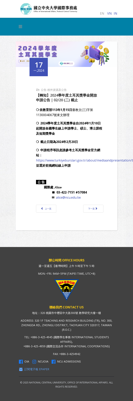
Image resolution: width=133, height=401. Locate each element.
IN (115, 13)
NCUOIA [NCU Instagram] (40, 361)
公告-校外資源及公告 (54, 90)
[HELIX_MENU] (20, 27)
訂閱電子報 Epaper (34, 369)
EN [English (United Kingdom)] (102, 13)
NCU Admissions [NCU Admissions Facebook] (66, 361)
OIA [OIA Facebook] (24, 361)
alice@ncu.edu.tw (68, 197)
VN (109, 13)
